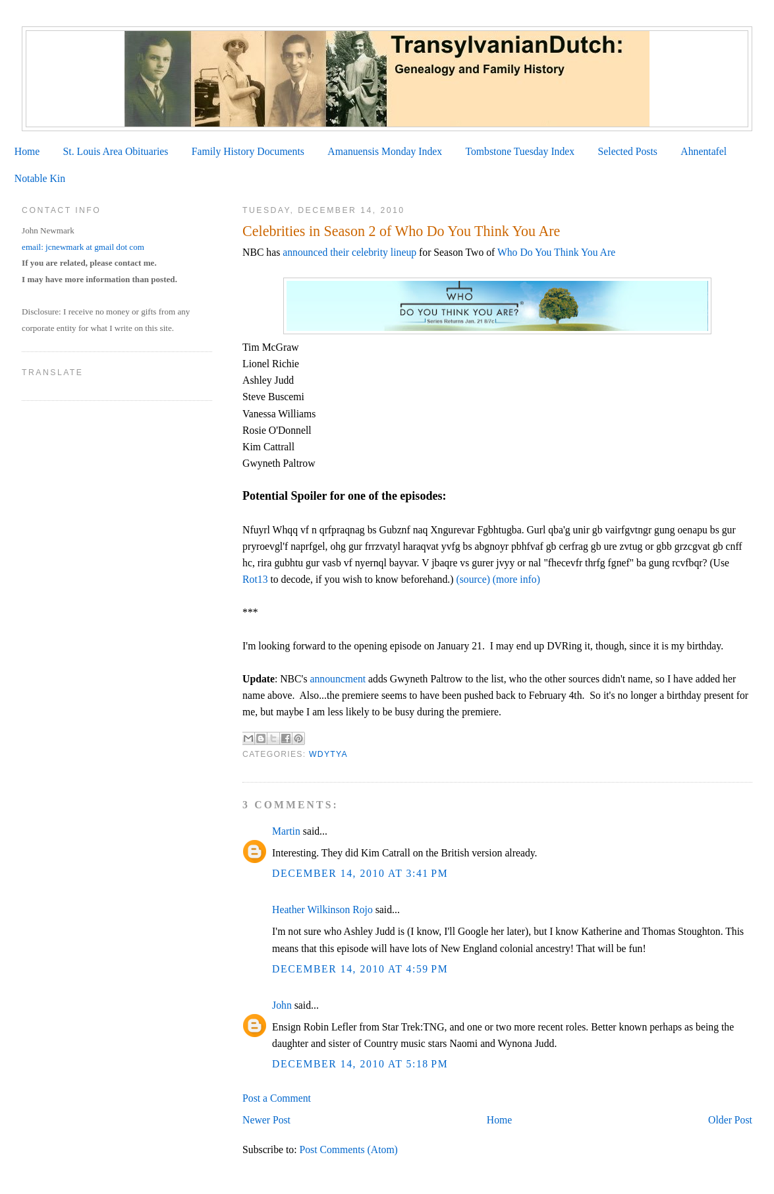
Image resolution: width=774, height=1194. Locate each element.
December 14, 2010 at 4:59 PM (360, 968)
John (282, 1005)
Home (27, 151)
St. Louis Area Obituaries (116, 151)
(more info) (516, 579)
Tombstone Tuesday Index (519, 151)
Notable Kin (39, 178)
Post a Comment (276, 1098)
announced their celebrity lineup (349, 252)
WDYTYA (328, 754)
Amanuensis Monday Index (384, 151)
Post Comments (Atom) (349, 1149)
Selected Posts (627, 151)
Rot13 (256, 579)
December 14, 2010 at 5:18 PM (360, 1063)
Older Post (730, 1119)
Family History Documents (248, 151)
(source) (473, 579)
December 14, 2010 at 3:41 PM (360, 873)
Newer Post (266, 1119)
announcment (338, 678)
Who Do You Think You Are (556, 252)
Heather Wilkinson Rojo (322, 909)
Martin (286, 831)
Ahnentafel (703, 151)
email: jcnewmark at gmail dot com (83, 247)
